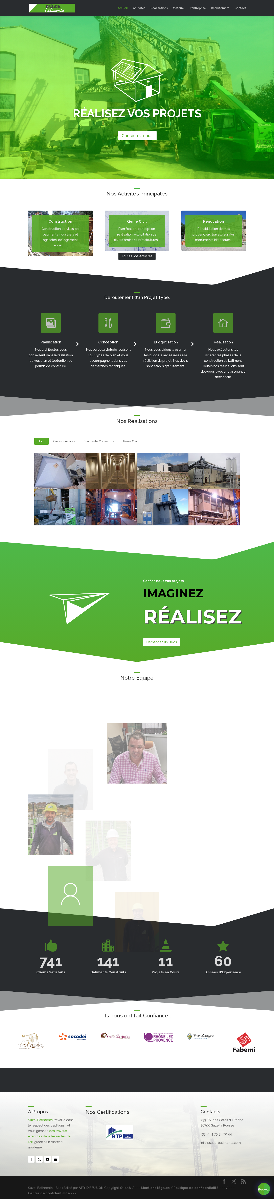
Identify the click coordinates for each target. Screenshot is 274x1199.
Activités (139, 8)
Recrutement (220, 8)
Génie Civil (130, 441)
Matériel (179, 8)
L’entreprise (198, 8)
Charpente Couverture (99, 441)
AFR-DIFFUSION (91, 1188)
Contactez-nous (137, 135)
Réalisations (159, 8)
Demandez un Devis (161, 642)
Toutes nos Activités (137, 256)
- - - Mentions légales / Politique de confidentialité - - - (180, 1188)
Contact (240, 8)
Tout (41, 441)
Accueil (122, 8)
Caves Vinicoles (64, 441)
